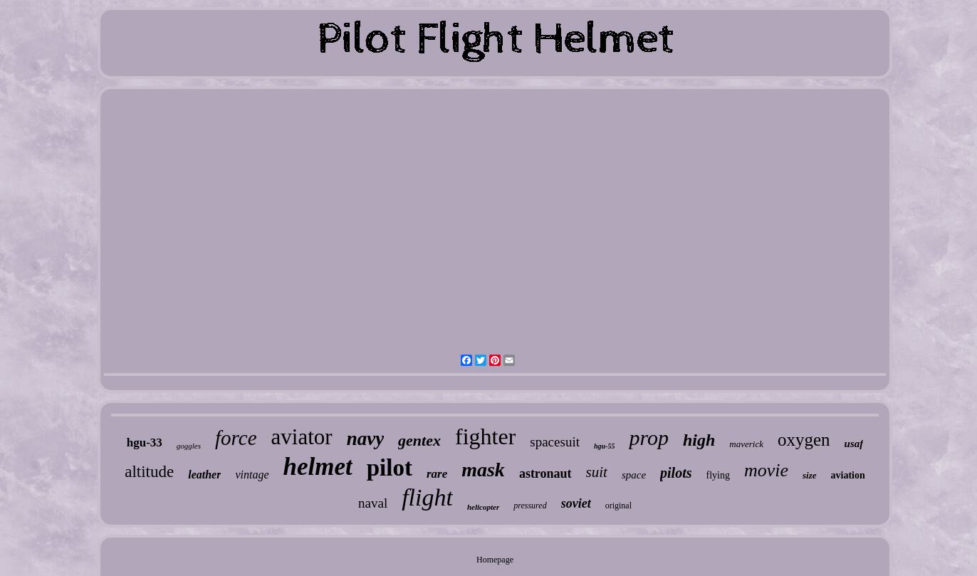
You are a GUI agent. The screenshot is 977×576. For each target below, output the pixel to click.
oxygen (804, 439)
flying (718, 475)
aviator (302, 436)
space (634, 475)
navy (365, 438)
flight (427, 497)
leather (204, 474)
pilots (675, 473)
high (699, 440)
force (236, 437)
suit (596, 472)
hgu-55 (604, 446)
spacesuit (555, 441)
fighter (485, 436)
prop (649, 437)
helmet (317, 467)
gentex (419, 440)
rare (437, 474)
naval (372, 503)
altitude (149, 472)
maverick (746, 444)
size (810, 475)
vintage (251, 474)
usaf (854, 443)
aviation (848, 475)
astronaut (545, 473)
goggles (189, 445)
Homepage (494, 560)
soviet (576, 503)
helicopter (483, 507)
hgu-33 (144, 442)
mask (483, 470)
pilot (389, 468)
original (618, 505)
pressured (529, 505)
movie (766, 470)
